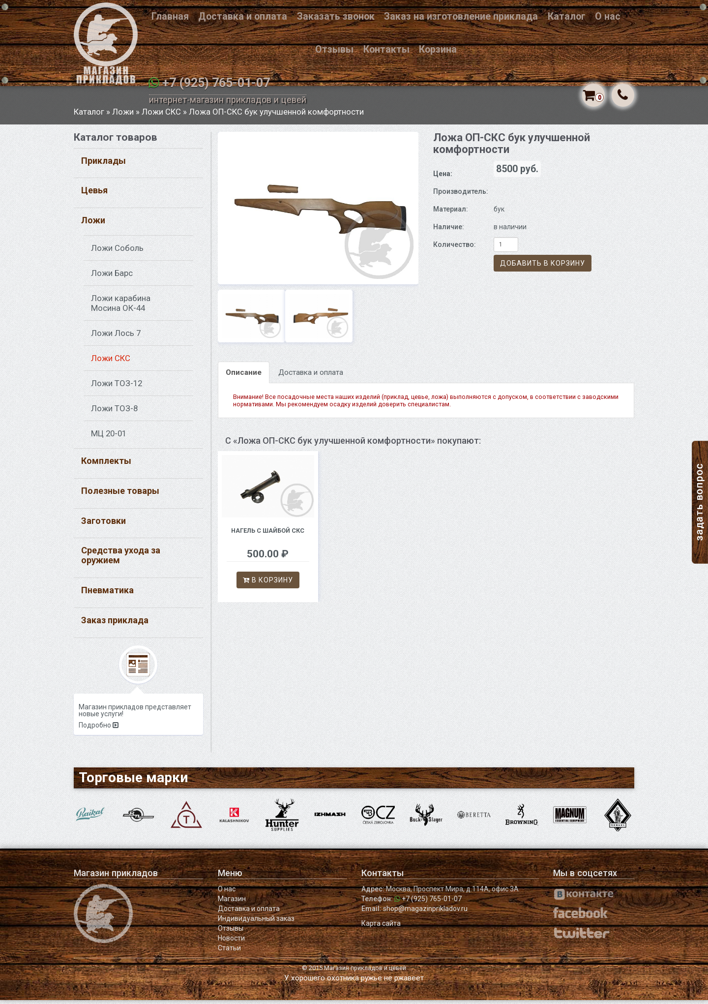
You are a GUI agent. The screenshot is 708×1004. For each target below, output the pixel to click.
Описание (244, 376)
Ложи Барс (112, 277)
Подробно (98, 729)
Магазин (232, 903)
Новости (231, 942)
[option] (318, 212)
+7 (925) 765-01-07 (216, 83)
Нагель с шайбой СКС (267, 534)
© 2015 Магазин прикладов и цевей (354, 971)
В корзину (268, 584)
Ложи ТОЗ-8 (114, 413)
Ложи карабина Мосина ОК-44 (120, 307)
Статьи (229, 952)
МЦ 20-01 (108, 438)
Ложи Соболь (117, 252)
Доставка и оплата (242, 16)
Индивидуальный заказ (256, 922)
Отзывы (334, 49)
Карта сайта (381, 927)
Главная (170, 16)
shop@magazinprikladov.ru (425, 912)
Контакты (386, 49)
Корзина (438, 49)
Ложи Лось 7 (116, 337)
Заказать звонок (336, 16)
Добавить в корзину (542, 268)
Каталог (567, 16)
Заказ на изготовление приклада (461, 16)
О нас (607, 16)
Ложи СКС (161, 116)
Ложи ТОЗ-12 (116, 388)
